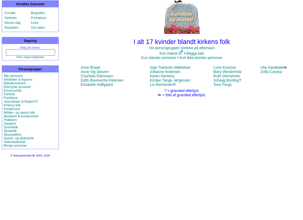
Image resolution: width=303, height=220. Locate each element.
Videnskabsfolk (14, 142)
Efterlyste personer (17, 87)
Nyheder (11, 18)
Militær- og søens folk (19, 112)
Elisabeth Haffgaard (97, 84)
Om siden (38, 27)
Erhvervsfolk (13, 90)
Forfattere (11, 98)
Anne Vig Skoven (95, 72)
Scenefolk (11, 127)
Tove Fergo (222, 84)
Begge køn (195, 53)
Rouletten (12, 27)
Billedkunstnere (15, 83)
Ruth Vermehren (226, 76)
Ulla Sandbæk (271, 67)
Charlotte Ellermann (97, 76)
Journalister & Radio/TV (21, 101)
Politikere (10, 120)
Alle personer (13, 76)
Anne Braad (90, 67)
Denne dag (13, 22)
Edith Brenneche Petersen (102, 80)
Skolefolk (10, 131)
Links (35, 22)
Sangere (10, 123)
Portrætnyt (38, 18)
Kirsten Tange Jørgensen (170, 80)
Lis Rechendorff (163, 84)
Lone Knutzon (224, 67)
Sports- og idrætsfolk (19, 138)
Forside (10, 13)
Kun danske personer (158, 58)
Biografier (38, 13)
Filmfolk (9, 94)
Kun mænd (168, 53)
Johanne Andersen (165, 72)
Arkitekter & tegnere (18, 79)
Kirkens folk (12, 105)
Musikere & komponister (21, 116)
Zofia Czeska (271, 72)
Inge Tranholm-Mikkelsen (170, 67)
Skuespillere (12, 134)
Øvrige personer (15, 145)
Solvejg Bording (226, 80)
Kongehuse (12, 109)
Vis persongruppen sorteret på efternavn (182, 48)
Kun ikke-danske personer (201, 58)
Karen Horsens (162, 76)
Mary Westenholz (227, 72)
